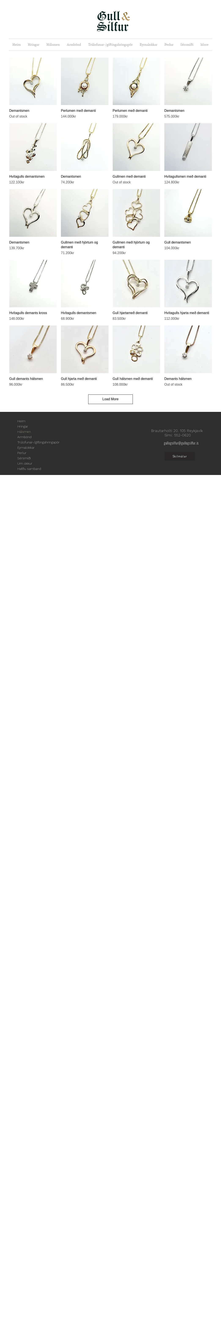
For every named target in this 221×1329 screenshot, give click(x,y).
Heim (21, 421)
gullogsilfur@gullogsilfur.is (181, 443)
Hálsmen (24, 432)
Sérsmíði (24, 458)
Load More (110, 399)
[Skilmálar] (180, 456)
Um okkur (24, 463)
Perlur (21, 453)
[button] (33, 45)
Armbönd (24, 437)
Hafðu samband (29, 469)
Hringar (22, 426)
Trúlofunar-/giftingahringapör (38, 442)
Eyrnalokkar (26, 448)
